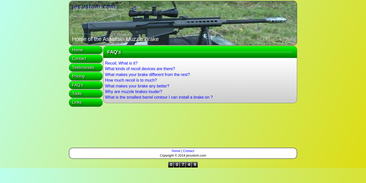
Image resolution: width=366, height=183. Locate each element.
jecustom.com (94, 6)
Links (77, 102)
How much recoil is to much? (131, 80)
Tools (77, 94)
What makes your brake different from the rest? (147, 74)
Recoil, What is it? (121, 63)
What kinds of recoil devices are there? (140, 69)
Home (77, 50)
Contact (79, 58)
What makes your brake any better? (137, 86)
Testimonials (83, 67)
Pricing (78, 76)
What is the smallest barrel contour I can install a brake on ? (159, 97)
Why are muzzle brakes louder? (133, 91)
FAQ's (77, 85)
